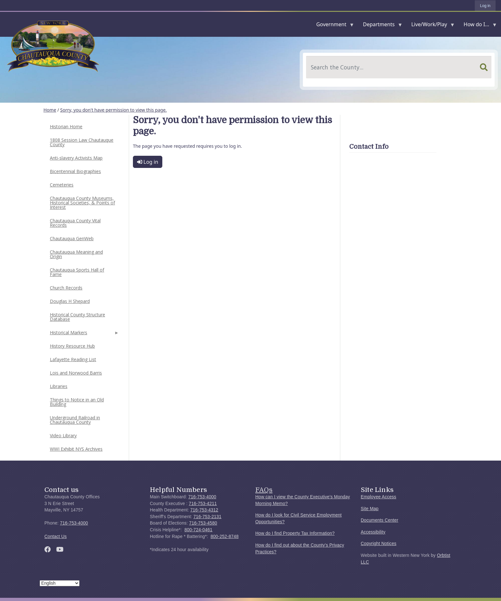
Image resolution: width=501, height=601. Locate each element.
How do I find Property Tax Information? (295, 533)
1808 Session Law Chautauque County (81, 142)
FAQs (264, 490)
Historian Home (66, 126)
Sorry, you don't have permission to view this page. (113, 110)
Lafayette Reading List (73, 359)
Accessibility (373, 532)
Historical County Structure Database (77, 317)
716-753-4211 (203, 503)
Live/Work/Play (430, 26)
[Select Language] (60, 583)
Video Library (63, 435)
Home (49, 110)
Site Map (370, 508)
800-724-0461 (198, 529)
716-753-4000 (74, 523)
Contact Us (55, 536)
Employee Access (378, 496)
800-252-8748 (225, 536)
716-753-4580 (203, 523)
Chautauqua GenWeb (72, 238)
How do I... (478, 26)
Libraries (58, 386)
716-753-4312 (204, 510)
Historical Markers (84, 334)
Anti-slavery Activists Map (76, 158)
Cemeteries (61, 185)
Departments (380, 26)
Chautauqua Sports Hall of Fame (77, 272)
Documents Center (379, 520)
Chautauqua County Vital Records (75, 222)
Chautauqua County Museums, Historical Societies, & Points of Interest (82, 202)
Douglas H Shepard (70, 301)
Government (332, 26)
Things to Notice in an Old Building (77, 402)
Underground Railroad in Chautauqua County (75, 420)
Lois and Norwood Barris (76, 373)
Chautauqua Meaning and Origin (76, 254)
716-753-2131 (207, 516)
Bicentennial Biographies (75, 171)
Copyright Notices (379, 543)
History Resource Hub (72, 346)
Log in (485, 6)
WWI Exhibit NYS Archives (76, 449)
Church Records (66, 288)
